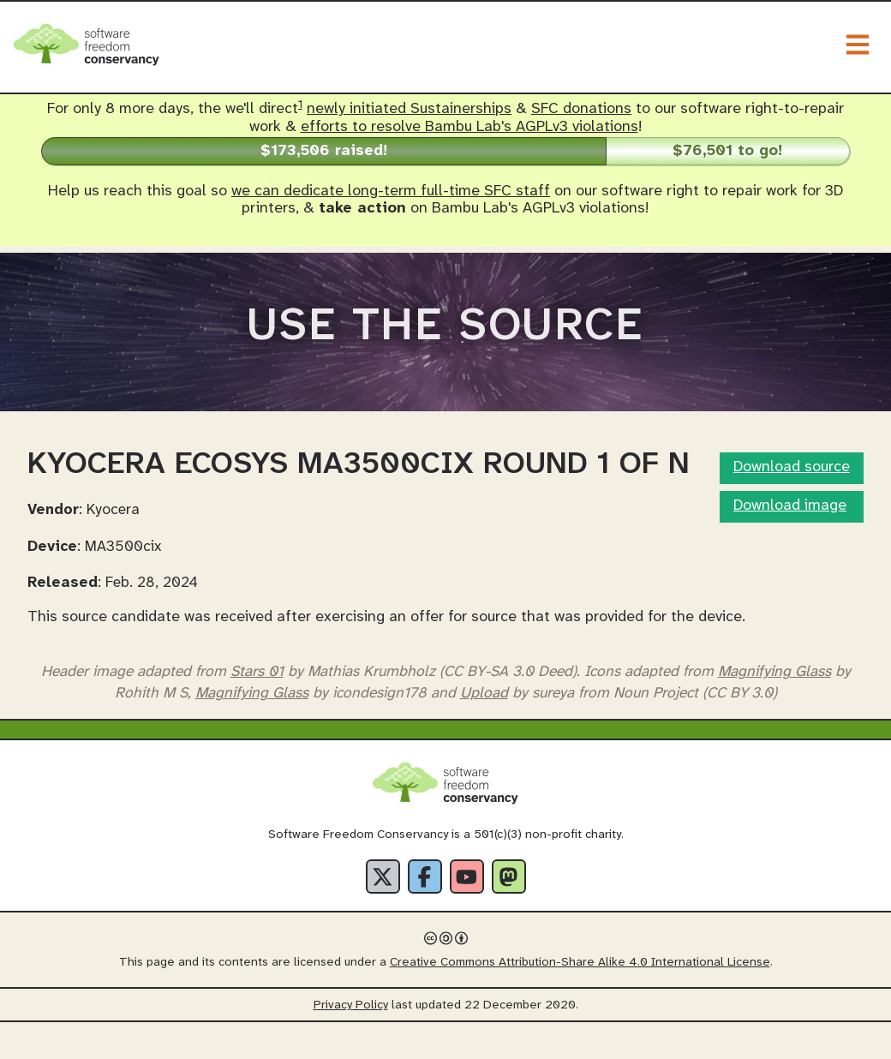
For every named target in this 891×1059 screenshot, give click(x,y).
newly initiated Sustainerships (409, 109)
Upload (484, 729)
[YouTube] (467, 913)
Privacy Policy (351, 1042)
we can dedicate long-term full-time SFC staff (390, 191)
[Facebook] (425, 913)
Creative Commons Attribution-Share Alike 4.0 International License (580, 999)
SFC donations (581, 109)
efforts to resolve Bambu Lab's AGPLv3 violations (469, 127)
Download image (789, 543)
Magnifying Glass (774, 707)
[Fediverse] (509, 913)
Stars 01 (257, 707)
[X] (383, 913)
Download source (791, 504)
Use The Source (445, 345)
